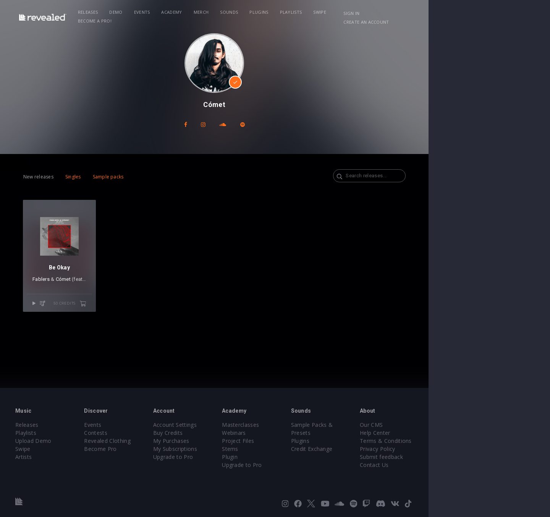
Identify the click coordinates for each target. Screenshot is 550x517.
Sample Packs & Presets (394, 424)
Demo (145, 12)
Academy (201, 12)
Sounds (259, 12)
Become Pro (138, 448)
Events (172, 12)
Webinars (295, 432)
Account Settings (224, 424)
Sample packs (127, 176)
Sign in (439, 13)
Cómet (82, 296)
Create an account (481, 13)
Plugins (289, 12)
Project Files (299, 440)
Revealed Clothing (145, 440)
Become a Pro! (384, 12)
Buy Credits (217, 432)
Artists (50, 456)
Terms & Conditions (469, 440)
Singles (92, 176)
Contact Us (457, 464)
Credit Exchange (383, 440)
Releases (118, 12)
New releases (57, 176)
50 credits (105, 320)
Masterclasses (301, 424)
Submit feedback (464, 456)
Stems (291, 448)
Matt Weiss (117, 296)
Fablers (60, 296)
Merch (231, 12)
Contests (134, 432)
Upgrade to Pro (222, 456)
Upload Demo (60, 440)
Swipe (349, 12)
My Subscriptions (224, 448)
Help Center (458, 432)
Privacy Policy (460, 448)
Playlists (321, 12)
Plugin (290, 456)
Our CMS (454, 424)
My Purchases (220, 440)
